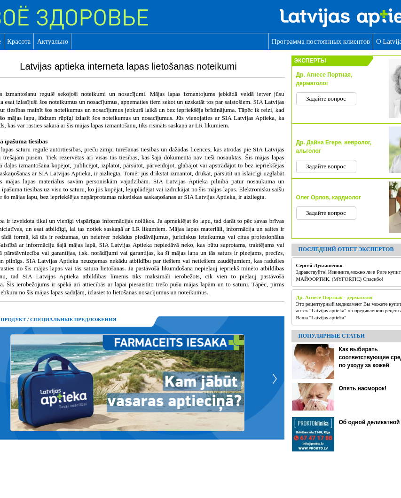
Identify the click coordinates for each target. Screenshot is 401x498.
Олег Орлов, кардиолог (328, 197)
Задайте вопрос (326, 98)
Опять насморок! (362, 388)
